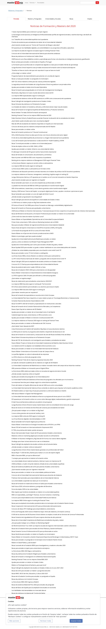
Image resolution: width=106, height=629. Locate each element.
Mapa (24, 602)
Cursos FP (41, 605)
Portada (16, 19)
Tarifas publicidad (27, 608)
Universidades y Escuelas (53, 19)
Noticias (32, 3)
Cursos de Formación (44, 602)
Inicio (26, 3)
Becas (71, 19)
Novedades (40, 3)
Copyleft (56, 611)
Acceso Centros (26, 614)
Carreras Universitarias (44, 611)
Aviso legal (56, 608)
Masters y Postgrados (34, 19)
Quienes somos (26, 605)
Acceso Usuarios (27, 611)
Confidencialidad (58, 605)
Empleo (89, 19)
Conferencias (42, 608)
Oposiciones (41, 614)
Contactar (56, 602)
